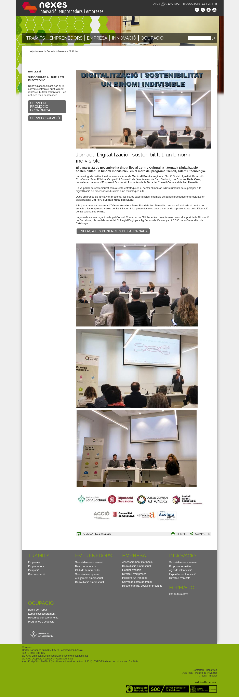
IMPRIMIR (181, 533)
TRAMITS (38, 556)
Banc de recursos (85, 566)
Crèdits (203, 675)
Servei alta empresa (87, 574)
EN (209, 3)
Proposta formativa (180, 566)
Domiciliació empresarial (89, 582)
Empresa (97, 38)
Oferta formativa (178, 594)
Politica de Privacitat (206, 672)
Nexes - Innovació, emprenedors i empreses (62, 8)
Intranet (213, 675)
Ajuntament (37, 51)
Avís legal (188, 672)
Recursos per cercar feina (43, 617)
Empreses (34, 562)
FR (215, 3)
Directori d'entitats (179, 578)
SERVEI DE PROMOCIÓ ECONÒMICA (40, 106)
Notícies (73, 51)
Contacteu (198, 670)
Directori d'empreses (134, 573)
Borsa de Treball (38, 609)
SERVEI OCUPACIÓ (45, 118)
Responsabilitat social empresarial (142, 585)
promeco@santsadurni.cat (73, 655)
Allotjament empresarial (89, 578)
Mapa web (211, 670)
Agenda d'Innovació (180, 570)
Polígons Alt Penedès (134, 577)
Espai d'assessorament (41, 613)
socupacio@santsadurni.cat (58, 658)
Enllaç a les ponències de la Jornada (113, 231)
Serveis (51, 51)
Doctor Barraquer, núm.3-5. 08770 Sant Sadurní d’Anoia (52, 650)
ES (203, 3)
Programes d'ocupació (41, 621)
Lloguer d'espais (131, 569)
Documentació (36, 574)
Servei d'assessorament (89, 562)
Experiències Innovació (182, 574)
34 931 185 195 (36, 653)
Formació (181, 587)
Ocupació (152, 38)
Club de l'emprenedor (87, 570)
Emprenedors (65, 38)
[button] (198, 533)
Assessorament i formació (137, 561)
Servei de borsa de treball (137, 581)
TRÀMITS (35, 38)
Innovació (124, 38)
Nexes (62, 51)
